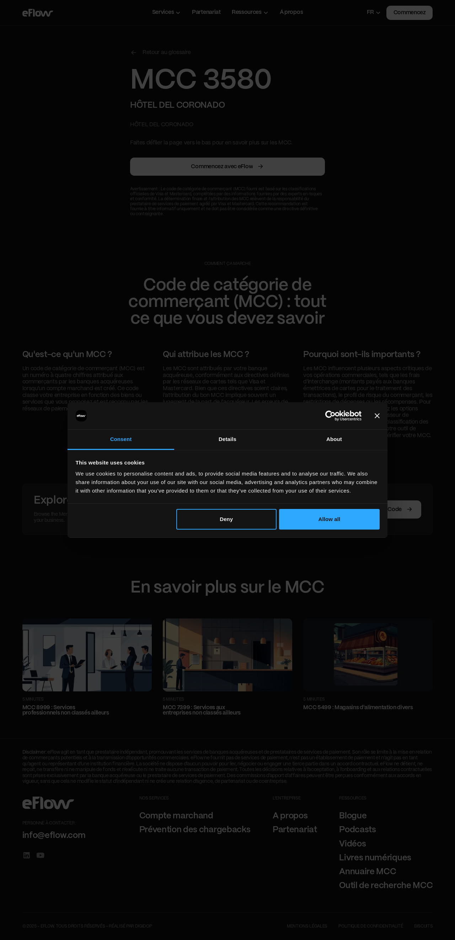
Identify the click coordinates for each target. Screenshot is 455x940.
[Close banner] (377, 415)
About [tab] (334, 439)
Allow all (329, 519)
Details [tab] (227, 439)
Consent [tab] (121, 439)
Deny (226, 519)
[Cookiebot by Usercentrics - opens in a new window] (330, 415)
